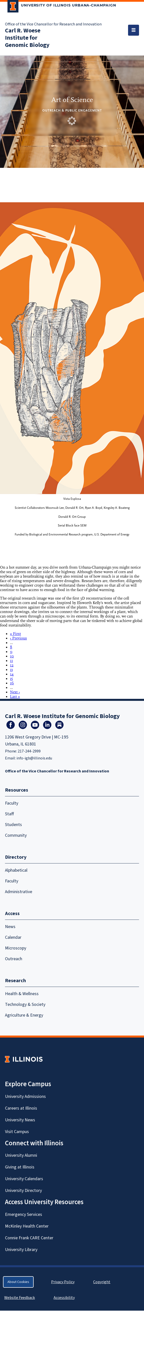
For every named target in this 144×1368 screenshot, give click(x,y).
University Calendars (24, 1179)
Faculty (11, 803)
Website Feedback (20, 1297)
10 (12, 656)
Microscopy (15, 948)
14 (12, 674)
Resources (16, 790)
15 (11, 678)
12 (11, 665)
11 (11, 660)
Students (13, 825)
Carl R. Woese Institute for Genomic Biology (27, 37)
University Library (21, 1250)
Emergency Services (23, 1214)
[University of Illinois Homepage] (24, 1059)
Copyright (101, 1282)
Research (15, 980)
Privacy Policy (62, 1282)
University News (20, 1120)
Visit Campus (17, 1132)
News (10, 927)
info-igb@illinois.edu (34, 758)
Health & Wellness (22, 994)
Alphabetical (16, 870)
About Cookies (18, 1281)
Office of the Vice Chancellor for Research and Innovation (53, 24)
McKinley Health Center (27, 1226)
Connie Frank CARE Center (29, 1238)
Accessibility (64, 1297)
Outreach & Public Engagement (72, 110)
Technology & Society (25, 1004)
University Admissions (25, 1096)
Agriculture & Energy (24, 1015)
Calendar (13, 937)
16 (12, 683)
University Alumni (21, 1155)
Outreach (13, 959)
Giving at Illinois (19, 1167)
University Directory (23, 1190)
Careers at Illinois (21, 1108)
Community (16, 835)
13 (11, 669)
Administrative (18, 892)
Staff (9, 814)
